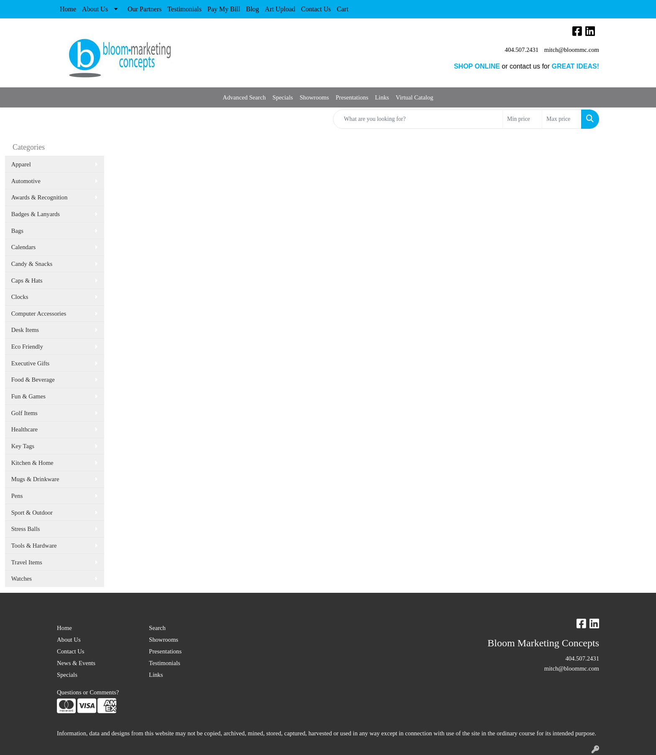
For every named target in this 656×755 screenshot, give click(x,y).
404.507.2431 (522, 49)
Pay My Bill (224, 9)
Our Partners (144, 9)
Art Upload (280, 9)
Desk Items (25, 329)
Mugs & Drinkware (35, 479)
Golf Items (24, 413)
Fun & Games (28, 396)
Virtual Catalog (414, 97)
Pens (17, 495)
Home (68, 9)
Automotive (26, 181)
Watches (21, 578)
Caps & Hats (27, 280)
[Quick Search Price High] (562, 119)
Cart (342, 9)
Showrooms (314, 97)
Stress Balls (25, 528)
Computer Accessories (38, 313)
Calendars (23, 247)
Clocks (19, 296)
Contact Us (316, 9)
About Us (95, 9)
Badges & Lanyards (35, 214)
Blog (252, 9)
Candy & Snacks (32, 263)
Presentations (352, 97)
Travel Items (26, 562)
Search (157, 628)
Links (382, 97)
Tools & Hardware (34, 545)
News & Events (76, 663)
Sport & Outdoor (32, 512)
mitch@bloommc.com (571, 49)
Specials (282, 97)
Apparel (21, 164)
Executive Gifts (30, 363)
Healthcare (24, 429)
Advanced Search (244, 97)
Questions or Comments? (88, 692)
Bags (17, 230)
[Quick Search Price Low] (522, 119)
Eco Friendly (27, 346)
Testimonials (184, 9)
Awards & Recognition (39, 197)
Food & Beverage (33, 379)
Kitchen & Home (32, 462)
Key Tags (22, 446)
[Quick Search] (418, 119)
